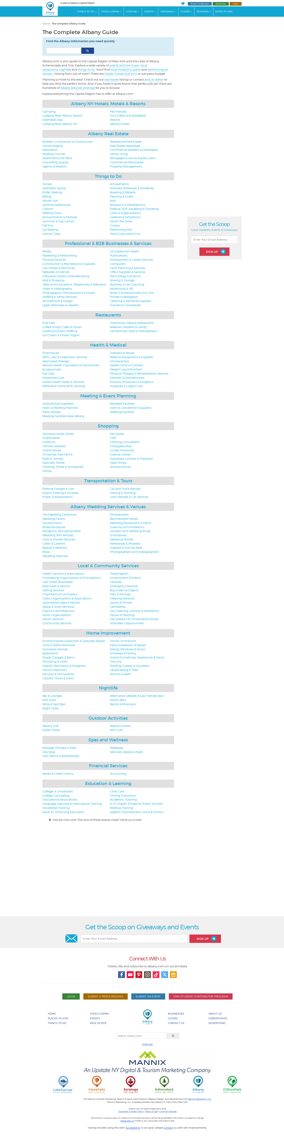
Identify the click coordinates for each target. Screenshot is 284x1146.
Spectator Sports (54, 188)
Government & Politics (125, 578)
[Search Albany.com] (141, 1036)
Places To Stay (58, 1018)
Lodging (131, 11)
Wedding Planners (55, 556)
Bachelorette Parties (124, 518)
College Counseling (55, 795)
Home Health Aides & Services (63, 382)
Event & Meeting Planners (60, 408)
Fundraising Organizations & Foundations (71, 578)
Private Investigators (124, 297)
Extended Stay (52, 119)
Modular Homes (53, 154)
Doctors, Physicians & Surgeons (131, 382)
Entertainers (118, 535)
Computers (118, 264)
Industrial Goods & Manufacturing (65, 276)
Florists (47, 471)
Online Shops (51, 450)
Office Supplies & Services (127, 272)
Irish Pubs (49, 700)
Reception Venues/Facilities (61, 531)
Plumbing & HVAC (55, 661)
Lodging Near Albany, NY (59, 124)
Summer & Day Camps (58, 221)
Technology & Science (125, 276)
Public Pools (51, 730)
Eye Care (48, 373)
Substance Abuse (122, 353)
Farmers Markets (54, 446)
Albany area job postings (77, 88)
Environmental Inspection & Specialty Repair (73, 641)
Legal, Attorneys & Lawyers (60, 305)
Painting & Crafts (121, 196)
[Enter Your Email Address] (214, 240)
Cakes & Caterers (53, 543)
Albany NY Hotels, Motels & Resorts (108, 103)
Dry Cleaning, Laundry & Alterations (134, 611)
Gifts (113, 438)
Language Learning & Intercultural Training (72, 803)
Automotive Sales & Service (61, 602)
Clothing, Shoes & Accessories (62, 467)
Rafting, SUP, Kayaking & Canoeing (134, 209)
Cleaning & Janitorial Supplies (130, 301)
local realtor (155, 79)
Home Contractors (123, 641)
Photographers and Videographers (134, 552)
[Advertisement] (142, 872)
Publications (118, 255)
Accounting (118, 773)
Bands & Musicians (123, 704)
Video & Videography (57, 288)
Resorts (115, 119)
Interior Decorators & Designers (64, 666)
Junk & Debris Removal (58, 645)
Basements (50, 653)
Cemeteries (118, 606)
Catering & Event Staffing (59, 331)
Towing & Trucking (123, 493)
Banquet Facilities (122, 403)
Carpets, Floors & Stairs (58, 678)
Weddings (167, 11)
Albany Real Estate (108, 133)
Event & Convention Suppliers (130, 408)
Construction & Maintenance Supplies (68, 264)
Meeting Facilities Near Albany (63, 416)
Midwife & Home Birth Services (63, 386)
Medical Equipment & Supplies (131, 357)
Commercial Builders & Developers (134, 150)
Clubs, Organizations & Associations (66, 598)
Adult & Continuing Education (63, 812)
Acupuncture (51, 369)
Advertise (221, 3)
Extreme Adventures (56, 205)
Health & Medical (108, 345)
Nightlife (108, 687)
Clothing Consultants (124, 442)
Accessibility (132, 1127)
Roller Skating (52, 192)
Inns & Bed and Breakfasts (128, 115)
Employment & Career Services (131, 259)
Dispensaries (51, 438)
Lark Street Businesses (57, 582)
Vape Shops (118, 462)
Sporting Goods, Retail (58, 434)
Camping (49, 111)
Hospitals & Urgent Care (126, 386)
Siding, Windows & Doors (127, 649)
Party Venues (51, 412)
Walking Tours (52, 213)
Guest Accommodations (127, 527)
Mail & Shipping (53, 280)
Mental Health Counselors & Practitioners (70, 365)
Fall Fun (47, 225)
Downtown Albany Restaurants (132, 323)
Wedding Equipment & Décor (130, 523)
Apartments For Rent (57, 158)
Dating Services (53, 590)
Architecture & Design (57, 301)
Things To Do (85, 11)
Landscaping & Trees (124, 670)
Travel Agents (119, 573)
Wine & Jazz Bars (54, 704)
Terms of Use (151, 1111)
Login (236, 3)
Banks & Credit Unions (57, 773)
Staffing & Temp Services (59, 297)
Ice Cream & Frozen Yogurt (61, 335)
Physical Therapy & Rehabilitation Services (139, 373)
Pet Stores (117, 434)
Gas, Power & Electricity (58, 268)
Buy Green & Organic (124, 590)
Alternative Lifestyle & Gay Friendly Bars (137, 696)
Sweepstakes (217, 1018)
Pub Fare (48, 323)
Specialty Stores (53, 462)
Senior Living (119, 154)
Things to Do (108, 176)
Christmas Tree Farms (57, 454)
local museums (121, 69)
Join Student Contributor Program (200, 996)
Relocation (50, 150)
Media (46, 251)
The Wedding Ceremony (59, 514)
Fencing (115, 661)
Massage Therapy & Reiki (59, 748)
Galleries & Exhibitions (125, 217)
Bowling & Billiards (123, 192)
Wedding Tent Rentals (57, 535)
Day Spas (48, 752)
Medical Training (121, 808)
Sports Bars (118, 700)
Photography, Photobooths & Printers (68, 293)
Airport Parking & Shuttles (60, 493)
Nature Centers (120, 726)
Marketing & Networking (59, 255)
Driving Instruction (123, 795)
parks (137, 69)
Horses (47, 184)
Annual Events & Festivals (59, 217)
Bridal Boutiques (53, 527)
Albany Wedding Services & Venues (108, 506)
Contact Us (176, 1023)
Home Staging (52, 146)
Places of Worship (122, 615)
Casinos (47, 209)
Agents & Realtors (54, 166)
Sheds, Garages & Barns (58, 657)
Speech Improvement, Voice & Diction (137, 812)
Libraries (116, 582)
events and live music (124, 65)
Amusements (119, 184)
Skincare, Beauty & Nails (126, 752)
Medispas (116, 748)
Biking (46, 196)
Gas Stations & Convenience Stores (134, 619)
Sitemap (147, 1044)
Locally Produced (122, 450)
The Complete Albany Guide (68, 23)
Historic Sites (51, 234)
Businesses (176, 1013)
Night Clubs (50, 708)
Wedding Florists (121, 539)
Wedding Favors (53, 518)
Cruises (115, 225)
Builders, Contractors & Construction (67, 141)
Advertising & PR (121, 288)
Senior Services (52, 619)
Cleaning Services (122, 598)
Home (46, 23)
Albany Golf (50, 726)
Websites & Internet (55, 272)
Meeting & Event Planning (108, 395)
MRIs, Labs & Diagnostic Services (64, 357)
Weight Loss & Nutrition (126, 369)
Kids (113, 200)
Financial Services (108, 765)
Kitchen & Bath (120, 674)
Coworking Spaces (55, 162)
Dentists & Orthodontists (127, 377)
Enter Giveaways (200, 3)
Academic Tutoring (123, 799)
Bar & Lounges (52, 696)
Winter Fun (50, 200)
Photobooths (119, 514)
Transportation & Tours (108, 480)
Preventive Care (53, 377)
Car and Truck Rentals (125, 488)
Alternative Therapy (55, 361)
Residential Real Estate (126, 141)
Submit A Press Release (105, 996)
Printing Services (54, 259)
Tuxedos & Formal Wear (126, 547)
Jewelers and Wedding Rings (130, 531)
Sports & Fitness (121, 602)
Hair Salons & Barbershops (60, 756)
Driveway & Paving (123, 653)
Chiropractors (119, 361)
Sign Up (216, 251)
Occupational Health (124, 251)
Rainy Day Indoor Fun (125, 234)
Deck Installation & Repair (128, 645)
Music (46, 552)
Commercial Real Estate (126, 162)
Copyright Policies (168, 1111)
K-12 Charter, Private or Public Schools (136, 803)
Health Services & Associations (63, 573)
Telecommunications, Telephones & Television (74, 284)
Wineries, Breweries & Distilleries (132, 188)
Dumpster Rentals (55, 649)
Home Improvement (108, 633)
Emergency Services (124, 586)
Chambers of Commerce (59, 594)
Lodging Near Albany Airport (62, 115)
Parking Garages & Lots (58, 488)
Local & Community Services (108, 565)
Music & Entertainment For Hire (132, 293)
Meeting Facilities (122, 412)
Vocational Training (55, 808)
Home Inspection (54, 670)
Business (203, 11)
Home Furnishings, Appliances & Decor (137, 657)
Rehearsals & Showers (125, 543)
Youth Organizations (56, 615)
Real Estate (98, 1023)
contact (168, 1127)
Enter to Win (223, 11)
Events (148, 11)
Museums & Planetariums (127, 205)
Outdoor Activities (108, 718)
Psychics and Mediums (58, 611)
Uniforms (48, 442)
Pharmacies (50, 353)
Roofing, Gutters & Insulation (130, 666)
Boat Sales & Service (56, 586)
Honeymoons (52, 523)
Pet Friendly (118, 111)
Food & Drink (110, 11)
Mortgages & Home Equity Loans (132, 158)
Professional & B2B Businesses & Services (108, 243)
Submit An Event (148, 996)
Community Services (56, 623)
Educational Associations (59, 799)
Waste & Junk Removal (58, 606)
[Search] (173, 1036)
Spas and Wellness (108, 739)
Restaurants (108, 315)
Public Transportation (57, 497)
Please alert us (127, 1121)
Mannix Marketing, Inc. (199, 1099)
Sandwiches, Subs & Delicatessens (133, 331)
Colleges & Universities (57, 791)
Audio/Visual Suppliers (58, 403)
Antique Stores (120, 467)
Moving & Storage (122, 280)
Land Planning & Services (127, 268)
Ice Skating (50, 229)
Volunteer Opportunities (127, 623)
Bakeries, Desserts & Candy (128, 327)
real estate (112, 79)
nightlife (65, 69)
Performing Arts (121, 229)
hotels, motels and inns (121, 73)
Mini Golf (116, 730)
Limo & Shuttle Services (58, 539)
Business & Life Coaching (127, 284)
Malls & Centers (52, 458)
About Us (215, 1013)
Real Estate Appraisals (125, 146)
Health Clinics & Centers (126, 365)
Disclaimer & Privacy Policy (131, 1111)
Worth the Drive (121, 221)
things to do (86, 69)
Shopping (108, 426)
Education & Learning (108, 783)
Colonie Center (120, 454)
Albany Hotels (119, 124)
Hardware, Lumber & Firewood (131, 458)
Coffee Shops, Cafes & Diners (62, 327)
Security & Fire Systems (58, 674)
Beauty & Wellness (54, 547)
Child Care (117, 791)
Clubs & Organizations (125, 213)
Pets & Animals (120, 594)
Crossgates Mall (120, 446)
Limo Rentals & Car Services (129, 497)
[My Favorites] (183, 4)
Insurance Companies (125, 305)
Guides (185, 11)
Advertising (217, 1023)
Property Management (126, 166)
